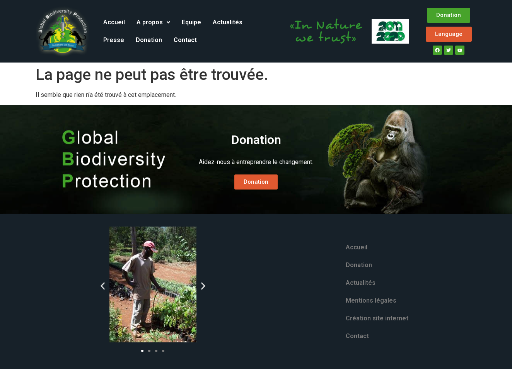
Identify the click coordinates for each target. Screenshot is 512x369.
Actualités (227, 22)
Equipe (191, 22)
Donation (149, 40)
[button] (153, 22)
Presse (113, 40)
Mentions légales (371, 300)
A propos (153, 22)
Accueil (114, 22)
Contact (185, 40)
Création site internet (377, 318)
